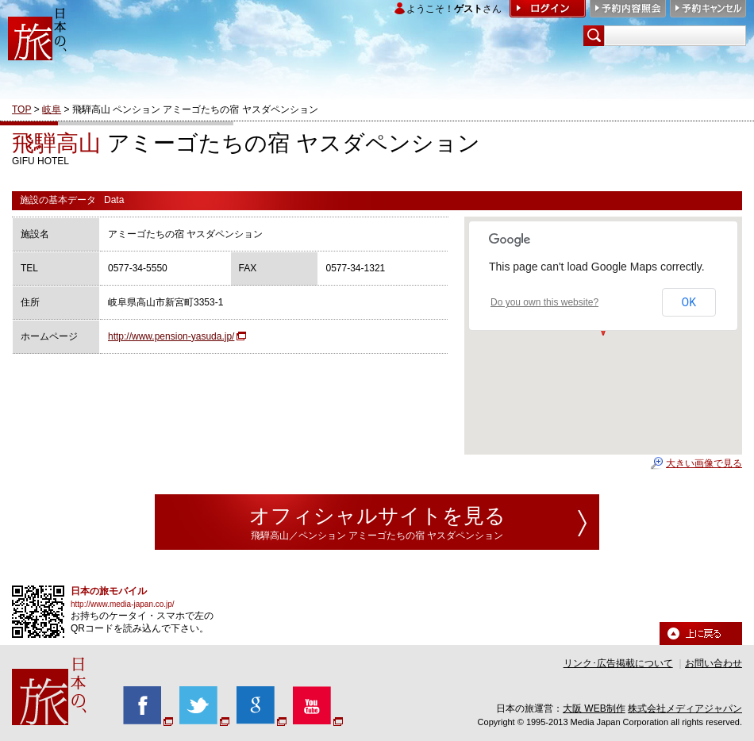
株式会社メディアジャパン (685, 708)
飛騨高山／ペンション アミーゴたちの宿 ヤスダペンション (377, 535)
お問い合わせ (713, 663)
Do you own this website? (544, 302)
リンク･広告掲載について (618, 663)
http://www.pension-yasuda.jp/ (171, 336)
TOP (21, 109)
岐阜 (51, 109)
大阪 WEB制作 (594, 708)
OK (689, 302)
